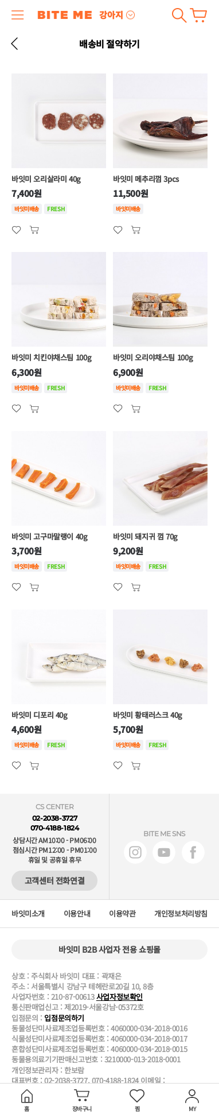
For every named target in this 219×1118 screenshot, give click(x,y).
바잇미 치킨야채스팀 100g (51, 357)
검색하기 (179, 15)
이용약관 (122, 914)
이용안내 (77, 914)
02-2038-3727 (54, 818)
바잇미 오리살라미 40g (46, 179)
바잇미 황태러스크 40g (147, 715)
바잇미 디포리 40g (39, 715)
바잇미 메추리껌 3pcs (146, 179)
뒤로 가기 (14, 43)
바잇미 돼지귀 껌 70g (145, 536)
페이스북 (193, 852)
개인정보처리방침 (181, 914)
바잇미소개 (28, 914)
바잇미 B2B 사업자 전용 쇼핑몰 (109, 949)
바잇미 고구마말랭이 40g (49, 536)
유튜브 (163, 852)
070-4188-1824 (54, 828)
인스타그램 (135, 852)
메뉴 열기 (17, 15)
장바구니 (198, 15)
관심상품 (34, 230)
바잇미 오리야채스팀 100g (153, 357)
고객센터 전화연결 (55, 880)
